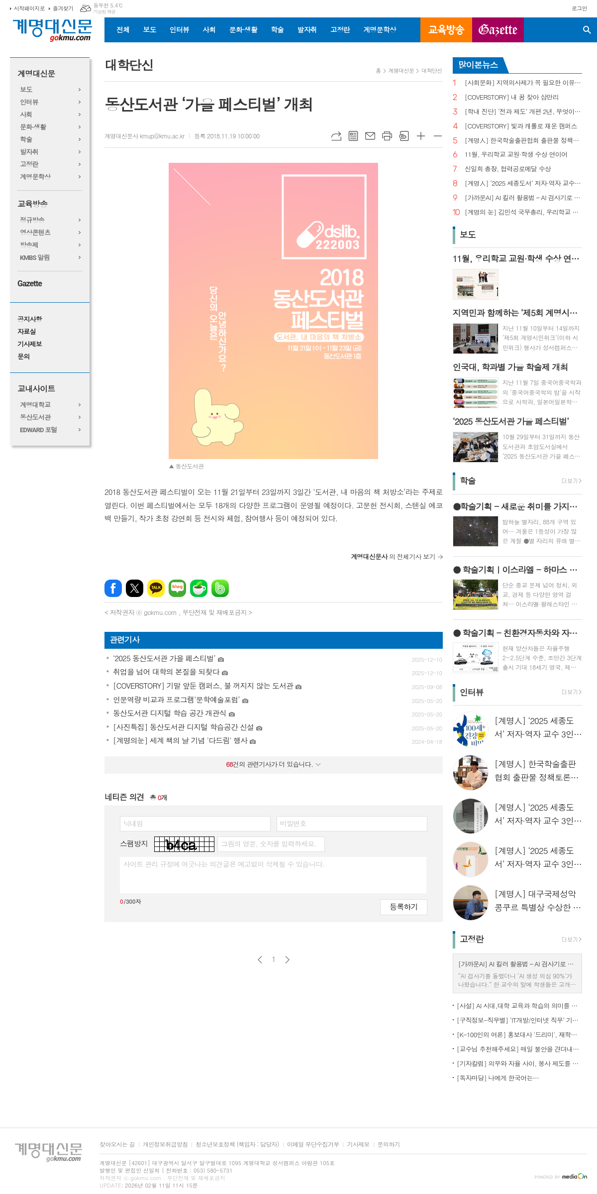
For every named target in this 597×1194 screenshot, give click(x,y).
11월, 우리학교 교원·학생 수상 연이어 (516, 154)
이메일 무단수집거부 (313, 1144)
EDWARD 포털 (38, 430)
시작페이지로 (29, 8)
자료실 (26, 332)
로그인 (579, 8)
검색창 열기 (587, 29)
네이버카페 (198, 588)
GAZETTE (498, 29)
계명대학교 (35, 405)
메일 (370, 136)
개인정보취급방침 (165, 1144)
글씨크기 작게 (438, 136)
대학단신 (431, 70)
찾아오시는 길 (117, 1144)
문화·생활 (243, 29)
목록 (353, 136)
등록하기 (403, 906)
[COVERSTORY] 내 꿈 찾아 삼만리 (512, 97)
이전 (260, 959)
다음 (287, 959)
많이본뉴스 (478, 65)
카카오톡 (156, 588)
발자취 (306, 29)
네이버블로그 (177, 588)
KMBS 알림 (35, 257)
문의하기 (389, 1144)
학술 (277, 29)
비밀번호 (293, 823)
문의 (23, 356)
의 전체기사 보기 (393, 556)
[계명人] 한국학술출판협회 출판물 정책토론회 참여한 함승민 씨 (523, 140)
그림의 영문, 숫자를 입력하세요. (268, 843)
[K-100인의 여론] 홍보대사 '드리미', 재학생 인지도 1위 (519, 1034)
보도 (149, 29)
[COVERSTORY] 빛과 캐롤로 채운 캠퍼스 (521, 126)
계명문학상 (379, 29)
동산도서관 (35, 417)
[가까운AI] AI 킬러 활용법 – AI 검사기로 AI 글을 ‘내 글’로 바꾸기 (523, 198)
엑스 (134, 588)
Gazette (29, 283)
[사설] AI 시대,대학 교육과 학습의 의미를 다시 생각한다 (519, 1005)
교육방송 (446, 29)
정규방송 (32, 220)
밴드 (220, 588)
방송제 (29, 245)
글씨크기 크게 (421, 136)
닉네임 (133, 823)
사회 (208, 29)
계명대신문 (36, 74)
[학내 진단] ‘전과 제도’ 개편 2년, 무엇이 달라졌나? (523, 112)
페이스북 (113, 588)
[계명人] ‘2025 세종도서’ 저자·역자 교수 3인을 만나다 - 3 (523, 183)
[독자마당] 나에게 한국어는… (498, 1077)
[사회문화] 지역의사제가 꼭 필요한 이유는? (523, 83)
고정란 (340, 29)
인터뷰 (179, 29)
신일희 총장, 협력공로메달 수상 (508, 169)
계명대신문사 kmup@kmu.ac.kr (144, 135)
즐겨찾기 (63, 8)
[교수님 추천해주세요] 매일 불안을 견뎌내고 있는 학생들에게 (519, 1049)
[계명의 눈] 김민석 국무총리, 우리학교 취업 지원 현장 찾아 (523, 212)
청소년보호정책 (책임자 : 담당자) (237, 1144)
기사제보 (29, 344)
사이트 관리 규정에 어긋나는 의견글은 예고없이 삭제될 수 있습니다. (223, 863)
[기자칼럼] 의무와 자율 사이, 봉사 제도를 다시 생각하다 (519, 1063)
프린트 (387, 136)
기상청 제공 (104, 11)
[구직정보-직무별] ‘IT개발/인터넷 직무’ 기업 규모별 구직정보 (519, 1020)
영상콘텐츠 (35, 233)
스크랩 (404, 136)
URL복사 (336, 136)
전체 (122, 29)
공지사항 (29, 319)
